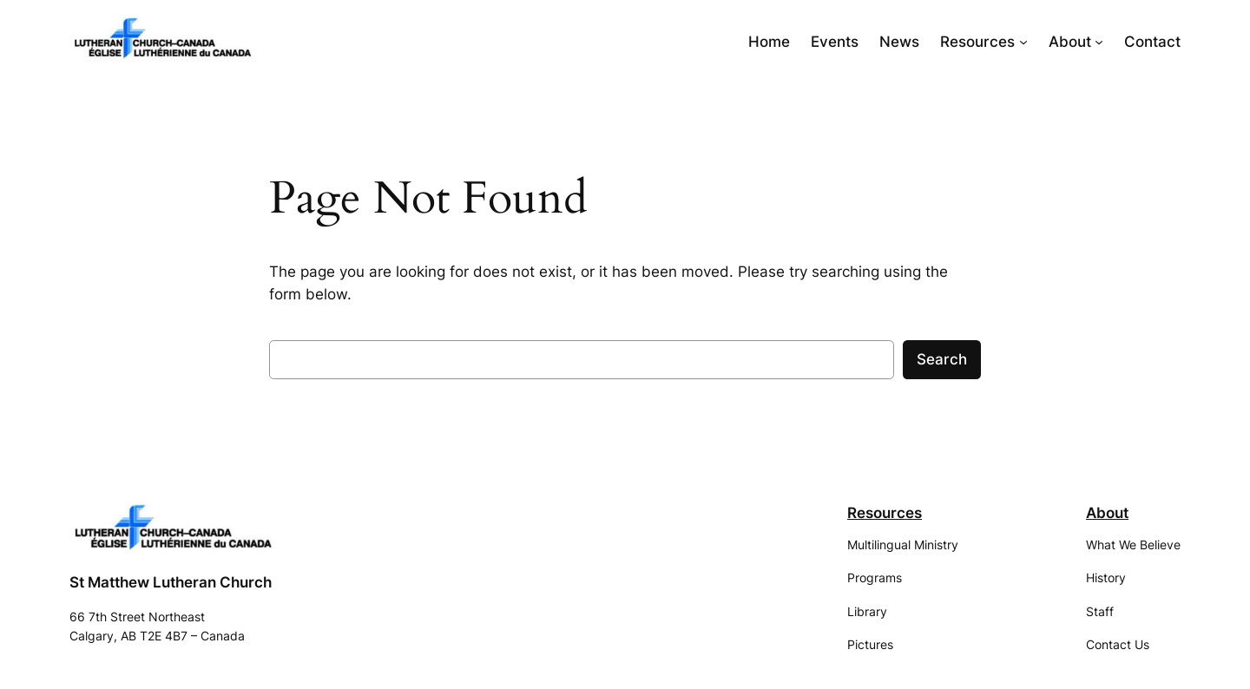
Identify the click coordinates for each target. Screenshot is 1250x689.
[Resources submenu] (1023, 41)
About (1107, 513)
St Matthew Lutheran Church (170, 582)
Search (942, 359)
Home (769, 41)
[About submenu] (1099, 41)
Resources (884, 513)
